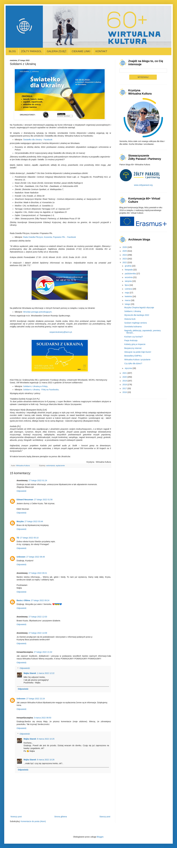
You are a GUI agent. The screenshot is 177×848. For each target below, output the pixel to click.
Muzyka (20, 521)
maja (127, 293)
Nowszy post (16, 816)
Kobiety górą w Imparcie (134, 344)
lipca (127, 285)
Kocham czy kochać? (133, 337)
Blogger (100, 837)
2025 (124, 251)
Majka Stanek (30, 673)
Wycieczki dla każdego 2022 (136, 315)
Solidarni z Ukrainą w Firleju (35, 386)
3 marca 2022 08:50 (42, 718)
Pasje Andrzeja (130, 340)
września (129, 277)
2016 (124, 392)
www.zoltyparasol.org (143, 185)
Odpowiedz (21, 491)
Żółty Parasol (31, 51)
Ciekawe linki (81, 51)
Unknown (21, 557)
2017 (124, 388)
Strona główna (60, 816)
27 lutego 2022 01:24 (38, 480)
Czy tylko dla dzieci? (133, 363)
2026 (124, 247)
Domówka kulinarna (133, 326)
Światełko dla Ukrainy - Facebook (37, 139)
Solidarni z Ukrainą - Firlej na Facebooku (41, 389)
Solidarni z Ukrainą (132, 311)
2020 (124, 377)
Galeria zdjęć (56, 51)
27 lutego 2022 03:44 (34, 521)
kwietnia (128, 296)
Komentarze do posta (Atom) (33, 821)
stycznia (128, 368)
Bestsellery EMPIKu (133, 356)
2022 (124, 262)
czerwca (128, 289)
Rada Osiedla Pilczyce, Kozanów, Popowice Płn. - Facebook (49, 237)
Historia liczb (129, 319)
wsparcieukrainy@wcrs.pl (61, 332)
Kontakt (101, 51)
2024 (124, 255)
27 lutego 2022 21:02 (43, 652)
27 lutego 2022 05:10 (29, 538)
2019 (124, 381)
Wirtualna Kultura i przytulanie (137, 359)
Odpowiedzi (25, 668)
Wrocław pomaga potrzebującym (37, 312)
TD (18, 538)
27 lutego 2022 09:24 (40, 600)
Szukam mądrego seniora (135, 323)
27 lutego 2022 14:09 (38, 633)
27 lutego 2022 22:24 (35, 698)
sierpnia (128, 281)
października (130, 273)
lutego (128, 304)
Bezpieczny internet (132, 348)
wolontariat (50, 466)
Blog (12, 51)
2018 (124, 384)
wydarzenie (60, 466)
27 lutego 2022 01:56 (43, 499)
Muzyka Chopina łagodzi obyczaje (139, 307)
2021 (124, 373)
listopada (129, 269)
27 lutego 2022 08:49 (35, 557)
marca (128, 300)
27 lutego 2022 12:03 (38, 617)
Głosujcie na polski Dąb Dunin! (137, 352)
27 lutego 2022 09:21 (38, 573)
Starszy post (104, 816)
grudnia (128, 266)
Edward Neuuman (25, 499)
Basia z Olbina (23, 600)
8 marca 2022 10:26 (46, 760)
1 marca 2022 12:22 (46, 673)
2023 (124, 259)
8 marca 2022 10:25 (46, 739)
